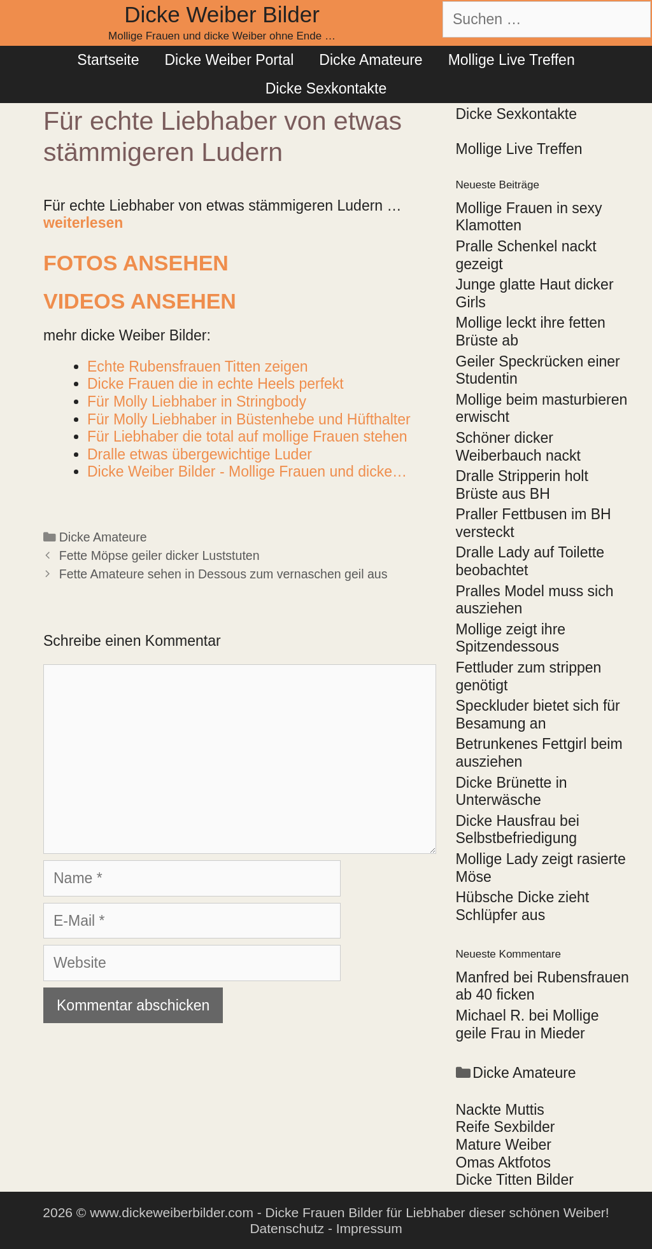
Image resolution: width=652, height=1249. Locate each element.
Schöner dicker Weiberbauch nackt (518, 446)
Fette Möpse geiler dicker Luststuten (159, 555)
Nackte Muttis (500, 1109)
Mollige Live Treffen (511, 60)
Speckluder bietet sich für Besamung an (538, 714)
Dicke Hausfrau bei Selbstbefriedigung (517, 830)
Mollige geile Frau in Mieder (527, 1024)
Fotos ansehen (136, 263)
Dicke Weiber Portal (229, 60)
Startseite (108, 60)
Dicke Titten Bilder (515, 1179)
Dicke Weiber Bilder (222, 14)
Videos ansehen (139, 301)
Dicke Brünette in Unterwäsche (511, 791)
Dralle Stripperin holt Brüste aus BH (522, 485)
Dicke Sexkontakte (326, 88)
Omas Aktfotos (503, 1162)
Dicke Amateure (370, 60)
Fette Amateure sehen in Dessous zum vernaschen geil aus (223, 574)
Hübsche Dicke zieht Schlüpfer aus (523, 906)
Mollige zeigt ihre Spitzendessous (511, 638)
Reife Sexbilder (505, 1127)
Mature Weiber (503, 1144)
